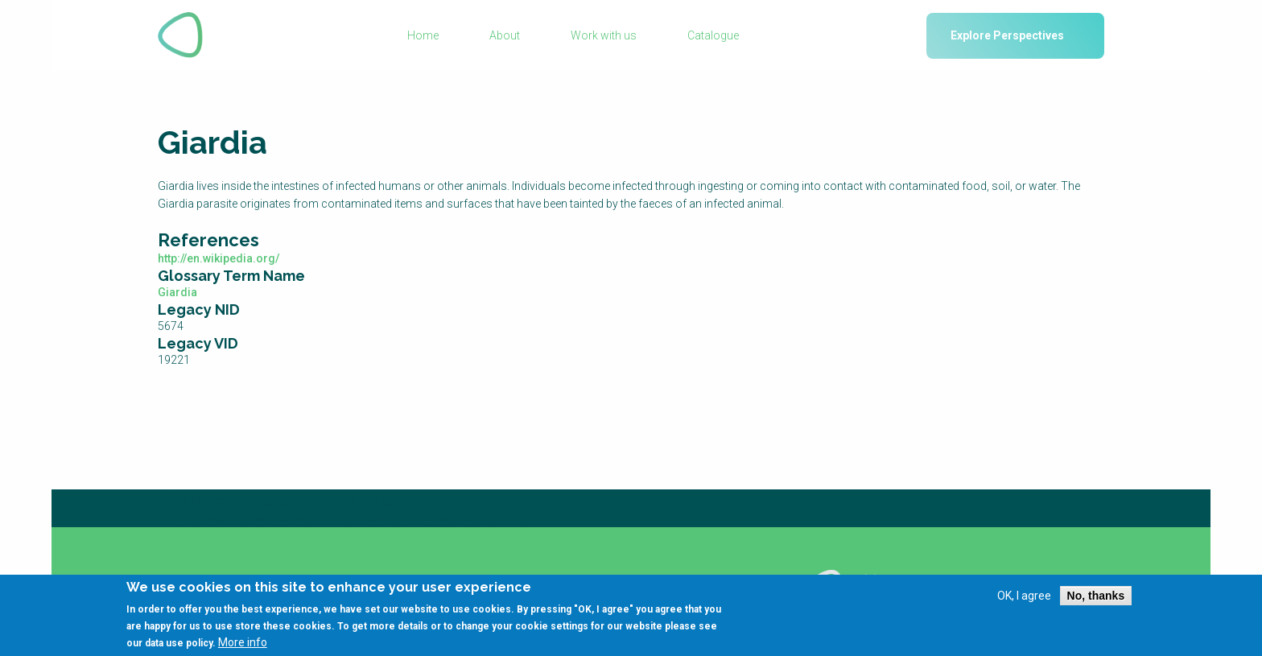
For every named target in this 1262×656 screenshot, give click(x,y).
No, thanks (1096, 601)
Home (423, 35)
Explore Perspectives (1007, 35)
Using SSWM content (691, 579)
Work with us (604, 35)
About (504, 35)
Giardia (177, 292)
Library (501, 579)
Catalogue (713, 35)
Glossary (352, 579)
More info (242, 648)
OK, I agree (1024, 601)
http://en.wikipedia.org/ (218, 258)
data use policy (178, 649)
